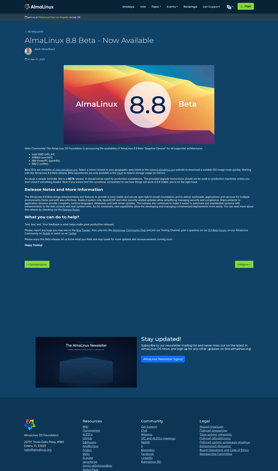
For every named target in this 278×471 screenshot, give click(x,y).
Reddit (46, 233)
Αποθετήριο (90, 446)
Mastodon (148, 450)
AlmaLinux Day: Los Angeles (53, 17)
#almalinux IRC (151, 462)
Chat (144, 431)
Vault (120, 173)
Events (171, 6)
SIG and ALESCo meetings (158, 438)
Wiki (143, 6)
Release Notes (70, 209)
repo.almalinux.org (66, 169)
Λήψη (245, 6)
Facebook (147, 454)
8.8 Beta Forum (217, 230)
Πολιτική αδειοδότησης (215, 438)
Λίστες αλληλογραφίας (97, 466)
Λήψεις (87, 450)
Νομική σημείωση (211, 427)
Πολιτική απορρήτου (213, 431)
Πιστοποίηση (91, 431)
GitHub (87, 438)
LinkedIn (147, 458)
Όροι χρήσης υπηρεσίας (216, 434)
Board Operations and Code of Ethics (224, 450)
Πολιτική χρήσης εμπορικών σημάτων (225, 442)
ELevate (88, 458)
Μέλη (86, 454)
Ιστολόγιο (128, 6)
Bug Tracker (83, 230)
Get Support (211, 6)
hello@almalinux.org (38, 450)
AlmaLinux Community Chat (129, 230)
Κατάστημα (190, 6)
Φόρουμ (146, 434)
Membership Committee (216, 454)
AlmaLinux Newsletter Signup (163, 359)
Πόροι (155, 6)
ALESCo (88, 434)
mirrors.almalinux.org (162, 169)
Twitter (72, 233)
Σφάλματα (89, 442)
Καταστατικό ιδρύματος (215, 446)
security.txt (90, 462)
